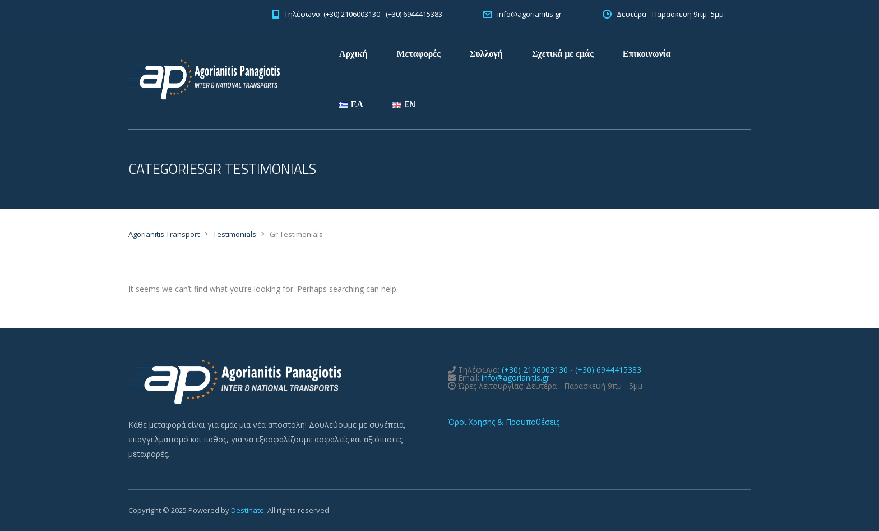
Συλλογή (486, 53)
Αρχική (353, 53)
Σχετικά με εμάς (563, 53)
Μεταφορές (418, 53)
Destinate (247, 510)
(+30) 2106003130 (535, 369)
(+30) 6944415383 (608, 369)
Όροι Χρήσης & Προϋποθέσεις (503, 421)
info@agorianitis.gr (515, 377)
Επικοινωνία (647, 53)
